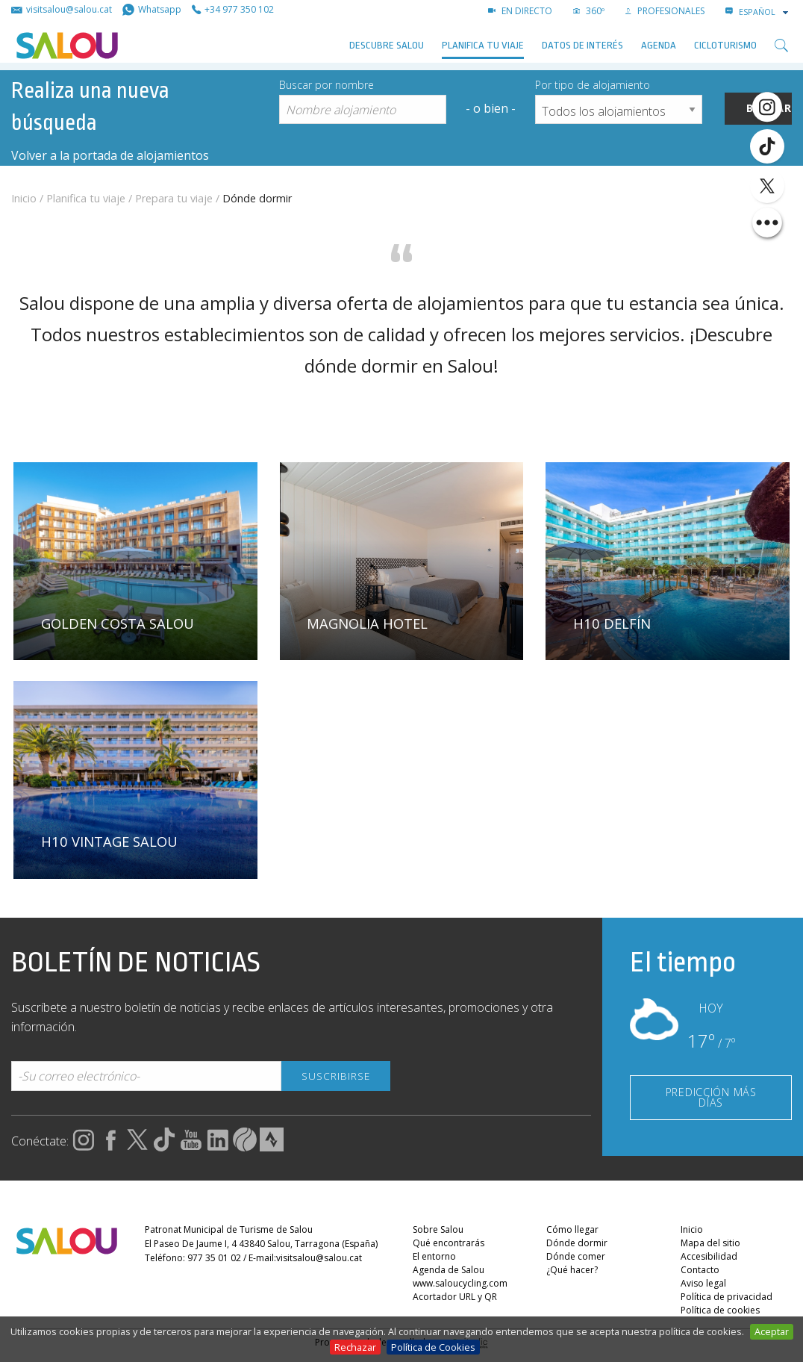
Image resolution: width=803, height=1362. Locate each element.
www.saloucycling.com (460, 1283)
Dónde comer (575, 1256)
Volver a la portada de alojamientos (110, 155)
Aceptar (771, 1331)
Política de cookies (720, 1310)
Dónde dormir (576, 1243)
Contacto (700, 1269)
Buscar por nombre (326, 85)
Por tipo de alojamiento (592, 85)
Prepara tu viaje (174, 198)
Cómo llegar (572, 1229)
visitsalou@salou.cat (319, 1258)
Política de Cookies (433, 1347)
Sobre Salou (438, 1229)
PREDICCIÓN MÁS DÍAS (711, 1097)
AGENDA (658, 45)
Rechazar (355, 1347)
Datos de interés (582, 45)
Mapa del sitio (710, 1243)
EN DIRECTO (520, 10)
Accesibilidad (709, 1256)
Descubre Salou (386, 45)
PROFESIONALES (664, 10)
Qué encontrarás (448, 1243)
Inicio (24, 198)
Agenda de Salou (448, 1269)
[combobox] (765, 12)
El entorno (434, 1256)
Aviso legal (703, 1283)
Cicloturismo (725, 45)
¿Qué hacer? (572, 1269)
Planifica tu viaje (483, 45)
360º (588, 10)
